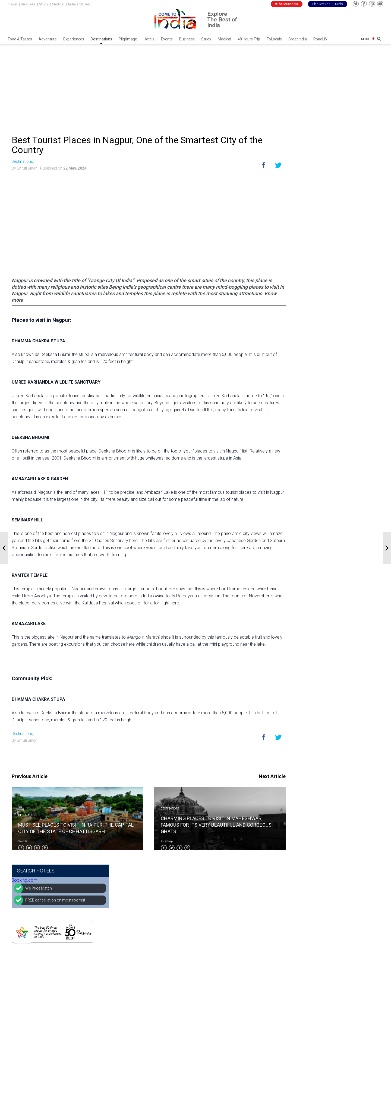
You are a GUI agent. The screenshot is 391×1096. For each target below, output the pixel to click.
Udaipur (87, 989)
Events (167, 39)
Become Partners (158, 989)
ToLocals (274, 39)
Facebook (213, 982)
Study (43, 4)
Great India (297, 39)
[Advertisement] (195, 86)
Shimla (87, 1003)
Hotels (149, 39)
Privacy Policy (155, 1017)
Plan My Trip (321, 4)
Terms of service (158, 1024)
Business (28, 4)
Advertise (151, 996)
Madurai (88, 1052)
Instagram (213, 989)
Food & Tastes (20, 39)
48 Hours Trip (249, 39)
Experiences (73, 39)
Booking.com (310, 150)
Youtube (211, 1003)
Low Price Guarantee (161, 1010)
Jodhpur (88, 1045)
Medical (58, 4)
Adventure (48, 39)
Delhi (85, 982)
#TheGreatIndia (286, 4)
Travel (12, 4)
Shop (366, 39)
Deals (339, 4)
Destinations (101, 39)
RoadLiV (320, 39)
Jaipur (86, 996)
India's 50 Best (79, 4)
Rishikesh (89, 1038)
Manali (87, 1031)
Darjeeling (89, 1017)
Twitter (210, 996)
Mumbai (88, 1010)
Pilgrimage (128, 39)
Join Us (149, 1003)
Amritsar (89, 1024)
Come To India (311, 552)
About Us (151, 982)
